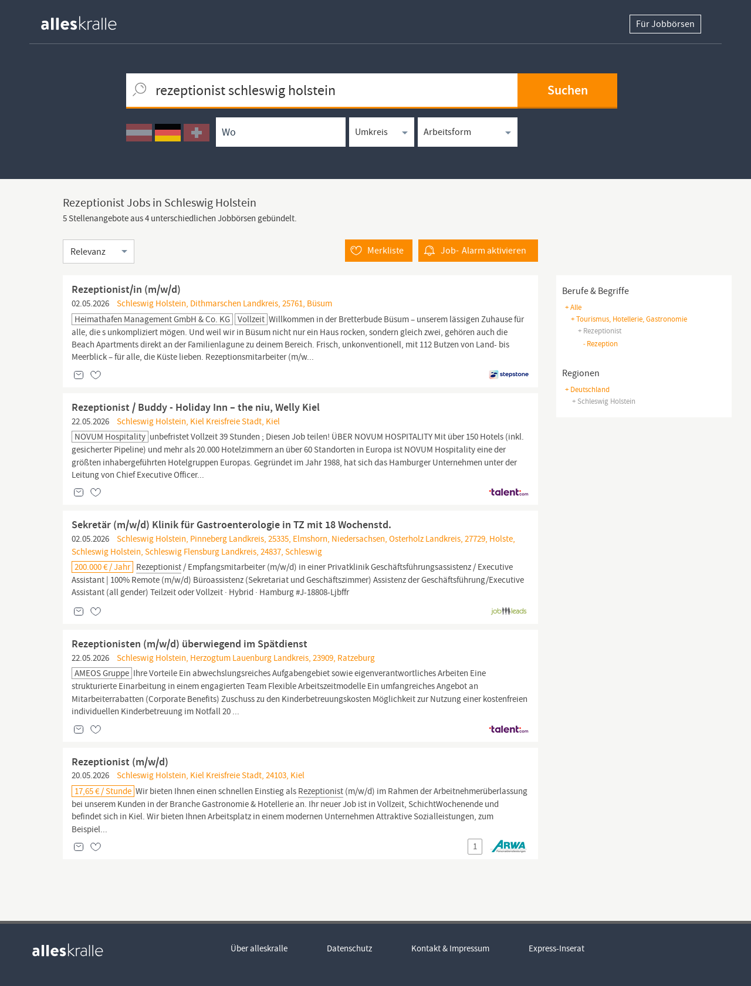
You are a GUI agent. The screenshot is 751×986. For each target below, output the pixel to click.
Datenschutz (349, 948)
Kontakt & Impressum (450, 948)
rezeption (600, 344)
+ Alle (573, 307)
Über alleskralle (259, 948)
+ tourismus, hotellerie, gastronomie (629, 319)
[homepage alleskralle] (88, 20)
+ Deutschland (587, 389)
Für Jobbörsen (665, 24)
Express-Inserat (556, 948)
